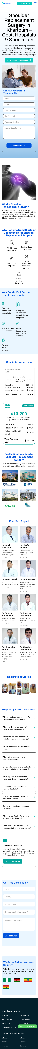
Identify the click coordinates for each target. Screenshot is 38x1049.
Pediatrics (6, 1023)
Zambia (23, 1046)
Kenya (4, 1042)
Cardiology (24, 1015)
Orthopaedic (25, 1019)
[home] (6, 3)
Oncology (24, 1023)
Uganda (23, 1042)
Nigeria (5, 1046)
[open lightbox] (5, 688)
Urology (5, 1015)
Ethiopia (5, 1038)
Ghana (22, 1038)
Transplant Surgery (10, 1027)
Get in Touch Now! (13, 861)
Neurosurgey (7, 1019)
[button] (35, 3)
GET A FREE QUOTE (24, 3)
